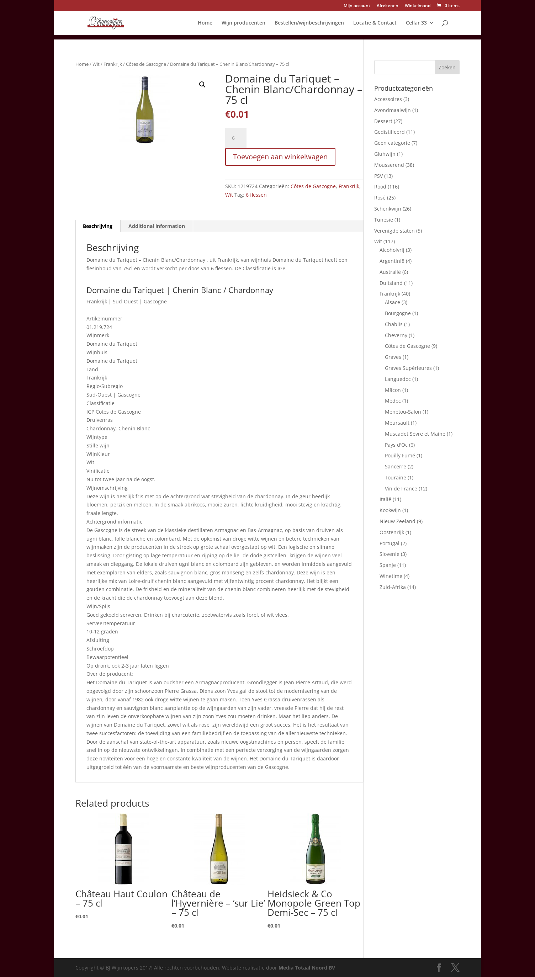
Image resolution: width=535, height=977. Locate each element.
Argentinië (392, 260)
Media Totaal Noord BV (307, 967)
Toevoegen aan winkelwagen (280, 156)
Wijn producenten (243, 23)
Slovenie (389, 554)
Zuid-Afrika (393, 587)
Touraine (395, 477)
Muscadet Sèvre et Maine (415, 433)
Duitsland (391, 283)
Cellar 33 (416, 23)
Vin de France (401, 488)
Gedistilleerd (389, 131)
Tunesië (383, 219)
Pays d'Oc (396, 444)
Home (205, 23)
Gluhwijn (385, 153)
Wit (96, 64)
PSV (378, 175)
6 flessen (256, 194)
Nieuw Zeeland (397, 521)
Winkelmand (417, 6)
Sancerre (395, 466)
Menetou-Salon (403, 411)
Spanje (388, 565)
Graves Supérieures (408, 368)
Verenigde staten (394, 230)
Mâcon (393, 390)
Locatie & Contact (375, 23)
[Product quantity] (236, 138)
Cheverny (396, 335)
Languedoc (398, 379)
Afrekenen (387, 6)
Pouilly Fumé (400, 455)
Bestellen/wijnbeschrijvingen (309, 23)
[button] (202, 84)
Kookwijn (390, 510)
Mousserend (389, 164)
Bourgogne (398, 313)
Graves (393, 357)
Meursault (397, 422)
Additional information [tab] (156, 226)
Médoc (393, 400)
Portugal (389, 543)
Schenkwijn (387, 208)
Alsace (392, 302)
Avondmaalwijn (392, 110)
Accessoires (388, 99)
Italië (385, 499)
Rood (380, 186)
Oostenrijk (392, 532)
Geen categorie (392, 142)
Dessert (383, 121)
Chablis (394, 324)
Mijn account (357, 6)
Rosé (380, 197)
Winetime (391, 576)
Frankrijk (113, 64)
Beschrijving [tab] (97, 226)
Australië (390, 272)
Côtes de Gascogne (146, 64)
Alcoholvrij (392, 249)
